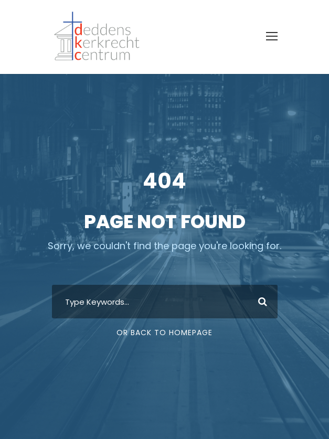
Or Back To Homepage (164, 332)
